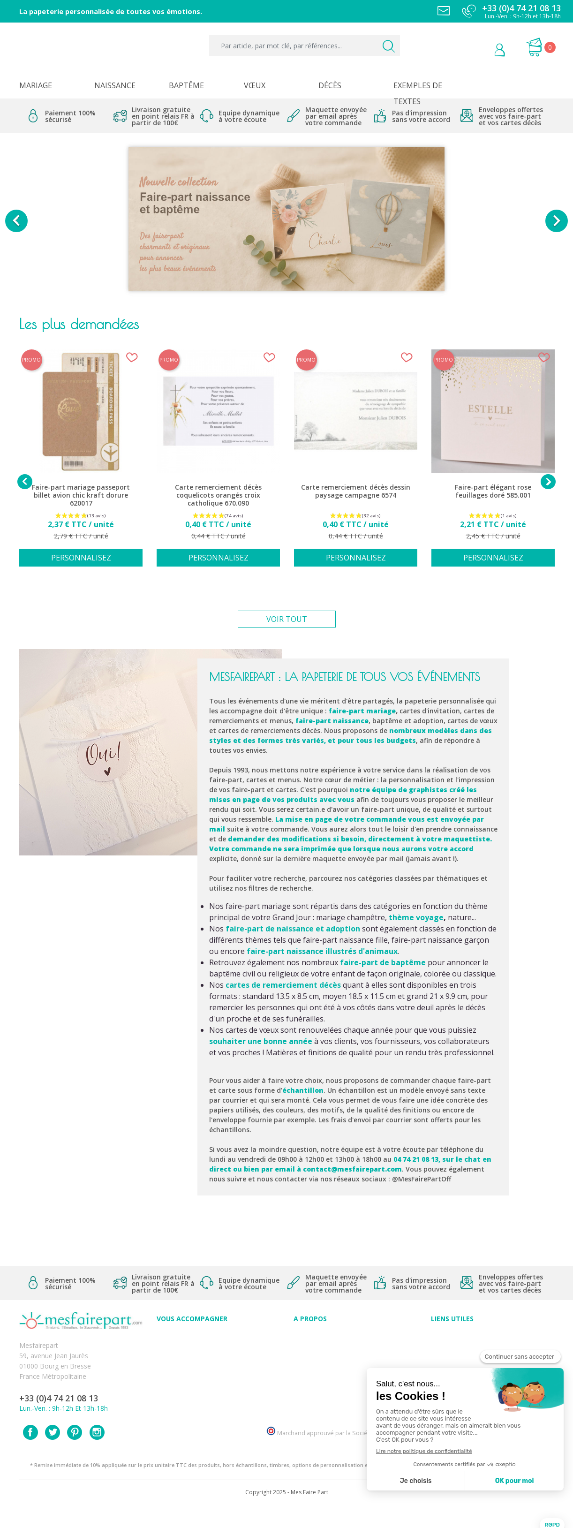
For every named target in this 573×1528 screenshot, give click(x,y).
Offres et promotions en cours (203, 1357)
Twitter (52, 1453)
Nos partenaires (318, 1388)
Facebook (30, 1453)
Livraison (444, 1357)
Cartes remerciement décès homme (211, 1398)
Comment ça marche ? (328, 1357)
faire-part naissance (332, 720)
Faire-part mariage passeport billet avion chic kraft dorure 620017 (81, 495)
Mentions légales (457, 1347)
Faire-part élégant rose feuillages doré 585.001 (493, 491)
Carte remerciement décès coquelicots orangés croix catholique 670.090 (218, 495)
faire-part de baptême (383, 962)
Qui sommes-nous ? (324, 1347)
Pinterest (74, 1453)
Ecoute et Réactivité (324, 1378)
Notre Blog (310, 1398)
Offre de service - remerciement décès (215, 1367)
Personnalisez (81, 557)
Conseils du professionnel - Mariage (211, 1336)
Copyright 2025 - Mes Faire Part (286, 1513)
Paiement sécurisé (459, 1336)
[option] (286, 221)
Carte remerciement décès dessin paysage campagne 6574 (355, 491)
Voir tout (286, 619)
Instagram (97, 1453)
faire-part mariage (362, 710)
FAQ (163, 1347)
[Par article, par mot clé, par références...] (304, 45)
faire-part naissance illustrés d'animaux (322, 951)
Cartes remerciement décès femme (210, 1409)
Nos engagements (322, 1367)
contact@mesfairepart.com (352, 1169)
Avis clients (310, 1336)
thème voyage (416, 917)
